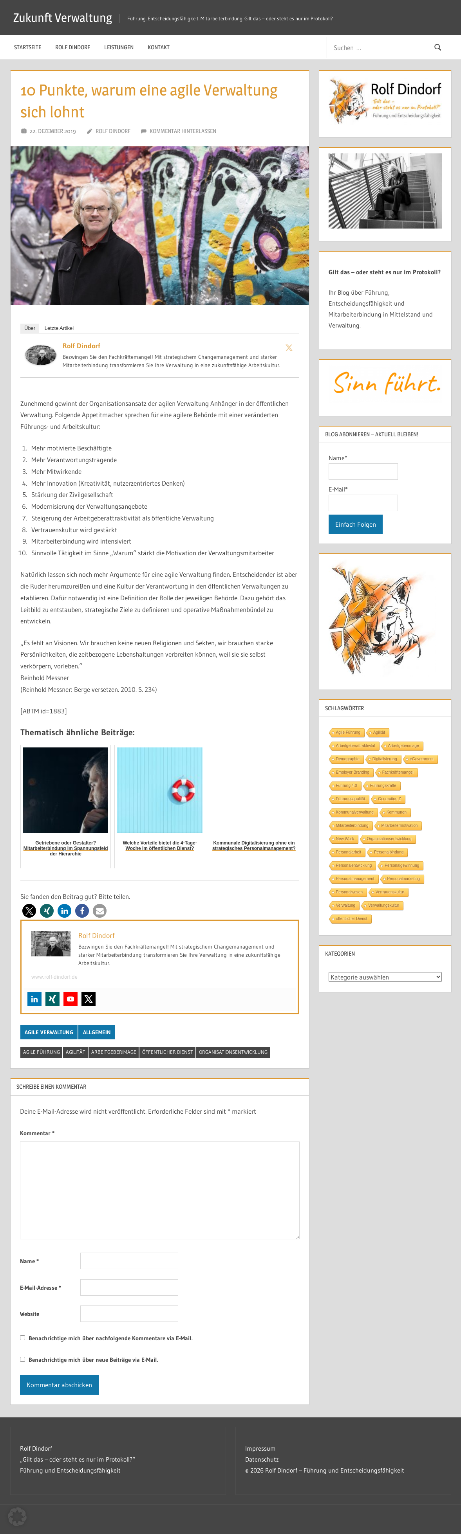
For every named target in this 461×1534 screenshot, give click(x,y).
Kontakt (159, 47)
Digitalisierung (384, 759)
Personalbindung (388, 852)
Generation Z (389, 799)
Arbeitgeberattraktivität (355, 746)
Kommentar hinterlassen (183, 131)
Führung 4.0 (346, 785)
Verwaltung (345, 905)
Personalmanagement (355, 879)
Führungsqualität (350, 799)
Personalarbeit (348, 852)
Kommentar (37, 1133)
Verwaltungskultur (383, 905)
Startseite (27, 47)
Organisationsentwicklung (233, 1052)
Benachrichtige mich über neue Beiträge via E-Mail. (93, 1359)
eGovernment (422, 759)
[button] (29, 911)
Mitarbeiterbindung (352, 825)
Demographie (348, 759)
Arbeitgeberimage (113, 1052)
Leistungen (119, 47)
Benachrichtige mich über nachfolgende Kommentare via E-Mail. (111, 1338)
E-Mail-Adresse (40, 1287)
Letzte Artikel (59, 328)
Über (29, 328)
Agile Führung (41, 1052)
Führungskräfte (383, 785)
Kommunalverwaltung (355, 812)
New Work (345, 839)
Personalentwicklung (354, 865)
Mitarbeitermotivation (399, 825)
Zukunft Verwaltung (64, 17)
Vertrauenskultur (390, 892)
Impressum (260, 1448)
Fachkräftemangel (398, 772)
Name (29, 1261)
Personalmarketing (403, 879)
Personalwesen (349, 892)
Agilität (75, 1052)
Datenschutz (262, 1459)
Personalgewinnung (402, 865)
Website (29, 1314)
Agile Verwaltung (49, 1032)
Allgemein (97, 1032)
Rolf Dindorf (72, 47)
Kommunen (397, 812)
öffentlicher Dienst (167, 1052)
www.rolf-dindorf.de (54, 976)
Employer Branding (352, 772)
